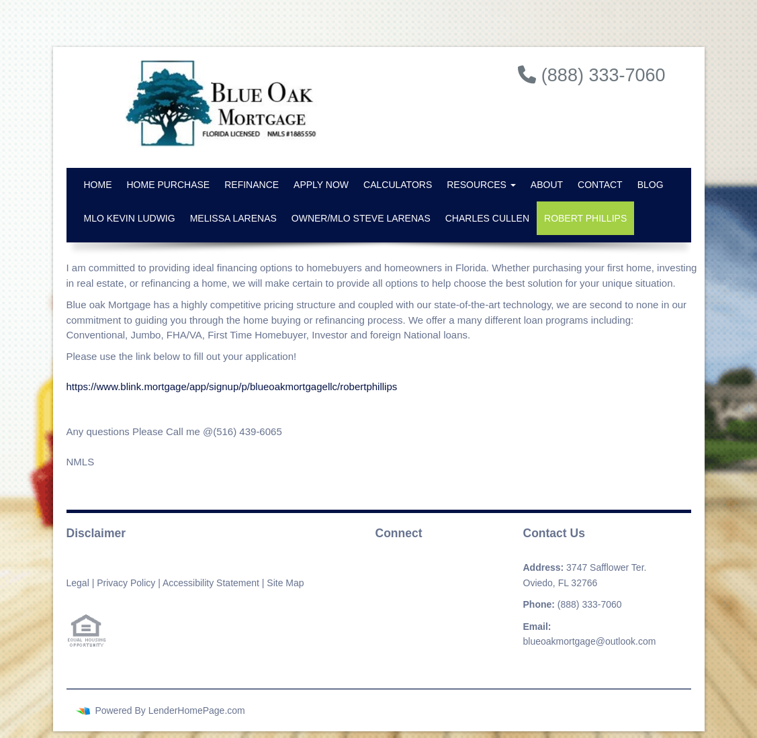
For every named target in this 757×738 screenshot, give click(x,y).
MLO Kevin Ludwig (129, 218)
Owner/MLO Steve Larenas (361, 218)
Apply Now (321, 184)
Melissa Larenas (233, 218)
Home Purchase (168, 184)
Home (98, 184)
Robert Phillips (585, 218)
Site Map (285, 583)
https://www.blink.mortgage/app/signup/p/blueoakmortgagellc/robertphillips (232, 386)
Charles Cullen (487, 218)
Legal (77, 583)
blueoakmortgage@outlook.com (589, 641)
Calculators (397, 184)
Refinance (251, 184)
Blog (650, 184)
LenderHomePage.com (196, 710)
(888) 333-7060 (590, 604)
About (547, 184)
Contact (600, 184)
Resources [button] (481, 184)
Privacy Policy (126, 583)
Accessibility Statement (211, 583)
